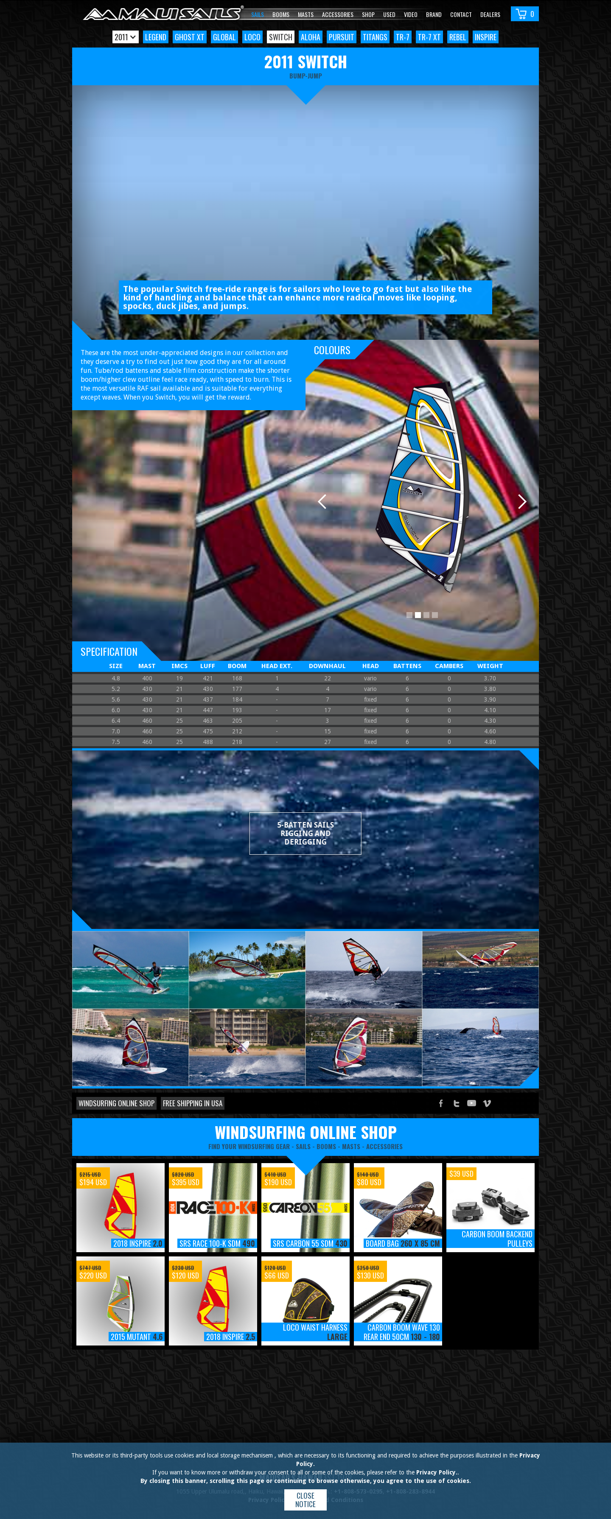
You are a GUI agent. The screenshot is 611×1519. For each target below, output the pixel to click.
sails (303, 1146)
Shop (368, 14)
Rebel (457, 36)
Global (224, 36)
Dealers (490, 14)
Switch (280, 36)
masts (351, 1146)
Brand (434, 14)
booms (326, 1146)
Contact (461, 14)
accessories (384, 1146)
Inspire (485, 36)
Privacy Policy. (436, 1472)
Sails (257, 14)
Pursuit (341, 36)
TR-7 (402, 36)
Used (389, 14)
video (411, 14)
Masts (306, 14)
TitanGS (375, 36)
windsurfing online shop (306, 1132)
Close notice (305, 1499)
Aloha (310, 36)
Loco (252, 36)
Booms (280, 14)
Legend (155, 36)
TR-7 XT (429, 36)
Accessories (337, 14)
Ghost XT (190, 36)
